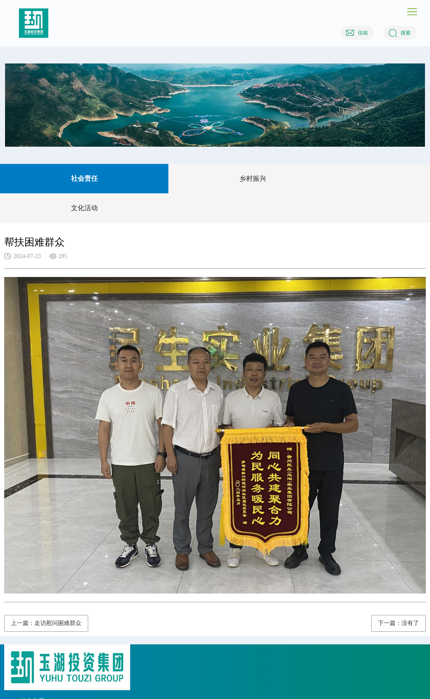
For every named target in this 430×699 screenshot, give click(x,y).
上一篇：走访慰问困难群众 (46, 623)
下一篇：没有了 (398, 623)
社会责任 (84, 178)
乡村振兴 (252, 178)
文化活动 (84, 207)
